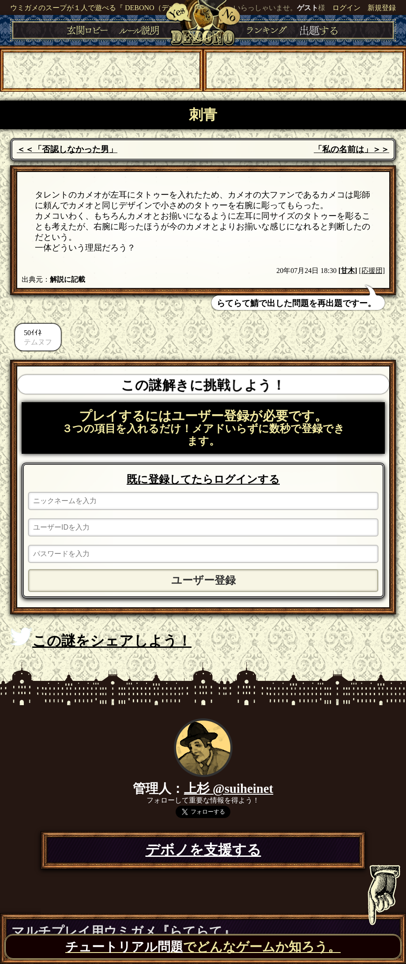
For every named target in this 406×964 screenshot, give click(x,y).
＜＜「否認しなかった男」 (67, 149)
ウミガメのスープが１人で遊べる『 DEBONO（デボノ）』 (103, 7)
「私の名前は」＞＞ (351, 149)
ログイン (346, 7)
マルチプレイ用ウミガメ (123, 931)
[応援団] (372, 270)
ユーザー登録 (203, 580)
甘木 (348, 270)
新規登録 (382, 7)
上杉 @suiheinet (228, 788)
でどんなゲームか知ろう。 (203, 947)
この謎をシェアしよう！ (101, 638)
